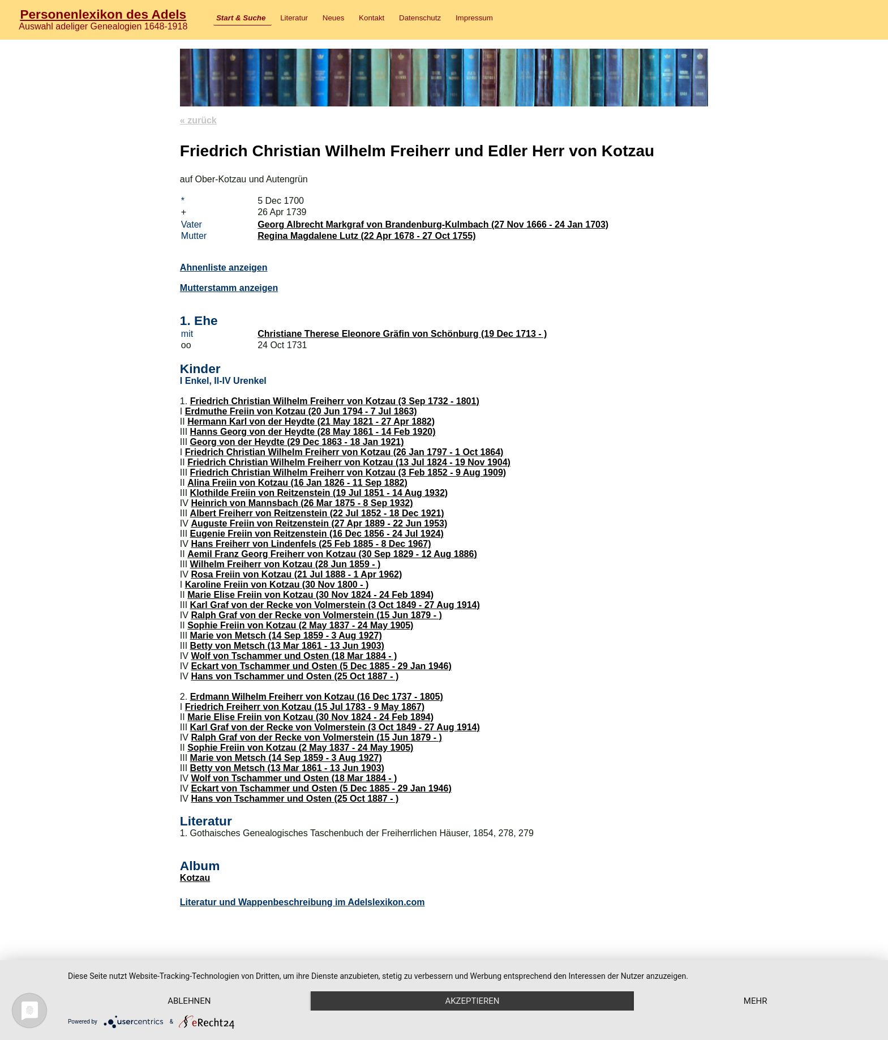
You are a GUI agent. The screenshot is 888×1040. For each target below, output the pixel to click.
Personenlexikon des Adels (103, 14)
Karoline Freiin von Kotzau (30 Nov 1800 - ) (277, 584)
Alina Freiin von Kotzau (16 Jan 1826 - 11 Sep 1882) (297, 482)
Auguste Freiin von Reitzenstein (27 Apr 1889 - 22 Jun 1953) (319, 523)
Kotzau (195, 878)
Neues (334, 18)
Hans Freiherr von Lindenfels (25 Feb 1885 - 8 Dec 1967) (311, 544)
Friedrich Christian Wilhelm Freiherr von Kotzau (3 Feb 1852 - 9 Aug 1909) (348, 472)
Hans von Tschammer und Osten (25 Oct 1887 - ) (294, 676)
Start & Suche (240, 18)
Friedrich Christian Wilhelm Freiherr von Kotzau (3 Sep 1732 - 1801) (334, 401)
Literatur (294, 18)
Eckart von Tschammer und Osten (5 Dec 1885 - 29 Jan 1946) (321, 666)
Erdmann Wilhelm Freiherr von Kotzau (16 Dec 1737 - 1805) (316, 696)
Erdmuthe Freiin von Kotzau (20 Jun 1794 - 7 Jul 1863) (301, 411)
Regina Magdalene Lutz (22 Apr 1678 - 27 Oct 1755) (366, 236)
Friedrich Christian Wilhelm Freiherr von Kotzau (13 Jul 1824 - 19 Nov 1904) (349, 462)
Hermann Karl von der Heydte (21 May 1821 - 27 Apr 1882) (311, 421)
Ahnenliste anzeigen (224, 267)
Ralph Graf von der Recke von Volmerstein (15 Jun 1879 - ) (316, 615)
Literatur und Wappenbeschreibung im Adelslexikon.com (302, 902)
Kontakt (371, 18)
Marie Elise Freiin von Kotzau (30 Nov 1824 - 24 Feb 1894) (310, 595)
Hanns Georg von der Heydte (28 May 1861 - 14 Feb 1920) (313, 431)
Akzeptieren (472, 1001)
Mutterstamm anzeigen (229, 288)
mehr (755, 1001)
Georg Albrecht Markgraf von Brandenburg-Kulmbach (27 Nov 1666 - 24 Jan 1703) (433, 224)
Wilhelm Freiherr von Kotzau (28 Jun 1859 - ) (285, 564)
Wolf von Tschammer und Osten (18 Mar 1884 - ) (294, 656)
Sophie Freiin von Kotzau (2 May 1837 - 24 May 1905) (300, 625)
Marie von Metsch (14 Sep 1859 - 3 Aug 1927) (286, 635)
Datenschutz (420, 18)
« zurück (198, 120)
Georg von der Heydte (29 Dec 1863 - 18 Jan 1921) (297, 442)
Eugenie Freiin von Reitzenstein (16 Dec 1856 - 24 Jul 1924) (317, 533)
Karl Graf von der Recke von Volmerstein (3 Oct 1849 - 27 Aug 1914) (335, 605)
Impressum (474, 18)
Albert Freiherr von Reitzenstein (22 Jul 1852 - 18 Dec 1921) (317, 513)
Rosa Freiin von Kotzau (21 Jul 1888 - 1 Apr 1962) (296, 574)
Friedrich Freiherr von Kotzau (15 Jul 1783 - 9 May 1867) (304, 707)
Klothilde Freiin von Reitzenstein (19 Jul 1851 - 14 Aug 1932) (319, 493)
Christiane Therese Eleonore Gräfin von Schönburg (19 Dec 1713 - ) (402, 334)
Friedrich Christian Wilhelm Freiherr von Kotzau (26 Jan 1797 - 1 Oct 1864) (344, 452)
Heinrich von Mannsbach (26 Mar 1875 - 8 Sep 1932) (302, 503)
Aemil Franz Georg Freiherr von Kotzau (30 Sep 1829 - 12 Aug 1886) (332, 554)
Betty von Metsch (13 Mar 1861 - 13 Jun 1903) (287, 645)
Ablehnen (189, 1001)
